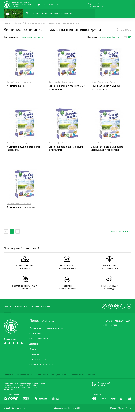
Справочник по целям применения (46, 328)
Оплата (32, 349)
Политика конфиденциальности (51, 374)
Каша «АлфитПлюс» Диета (19, 82)
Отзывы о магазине (40, 306)
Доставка (33, 344)
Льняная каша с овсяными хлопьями (23, 148)
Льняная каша (16, 86)
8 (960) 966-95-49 (97, 3)
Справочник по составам (41, 364)
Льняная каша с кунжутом (23, 207)
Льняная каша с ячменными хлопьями (67, 148)
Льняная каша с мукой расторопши (105, 87)
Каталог (7, 306)
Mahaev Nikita (124, 407)
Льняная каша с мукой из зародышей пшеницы (107, 148)
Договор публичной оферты (83, 374)
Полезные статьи (37, 359)
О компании (21, 306)
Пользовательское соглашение (18, 374)
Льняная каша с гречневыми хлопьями (67, 87)
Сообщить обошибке (104, 384)
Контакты (34, 354)
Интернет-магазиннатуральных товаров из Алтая (21, 4)
